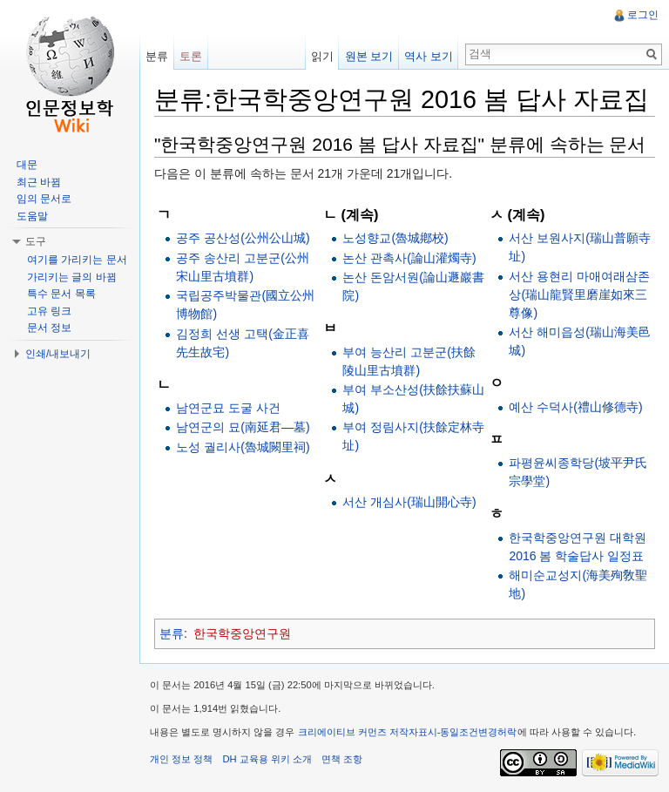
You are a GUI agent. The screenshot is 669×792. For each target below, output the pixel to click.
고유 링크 (49, 311)
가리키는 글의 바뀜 (72, 277)
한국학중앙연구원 (242, 633)
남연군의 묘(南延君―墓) (242, 427)
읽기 (322, 56)
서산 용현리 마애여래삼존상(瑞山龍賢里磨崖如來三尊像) (579, 294)
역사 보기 (428, 56)
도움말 (32, 216)
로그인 (643, 15)
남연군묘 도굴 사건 (228, 408)
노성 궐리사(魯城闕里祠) (242, 447)
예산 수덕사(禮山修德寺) (575, 407)
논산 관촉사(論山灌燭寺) (409, 258)
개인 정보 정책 (181, 759)
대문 (27, 165)
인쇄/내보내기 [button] (58, 354)
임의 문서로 (44, 199)
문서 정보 (49, 328)
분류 (171, 633)
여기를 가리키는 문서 (77, 260)
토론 (190, 56)
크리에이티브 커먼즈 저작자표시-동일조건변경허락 (407, 732)
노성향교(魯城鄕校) (395, 238)
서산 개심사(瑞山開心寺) (409, 502)
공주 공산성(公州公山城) (242, 238)
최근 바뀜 (39, 182)
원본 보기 (369, 56)
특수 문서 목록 (61, 294)
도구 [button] (35, 241)
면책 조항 (341, 759)
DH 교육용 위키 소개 (266, 759)
